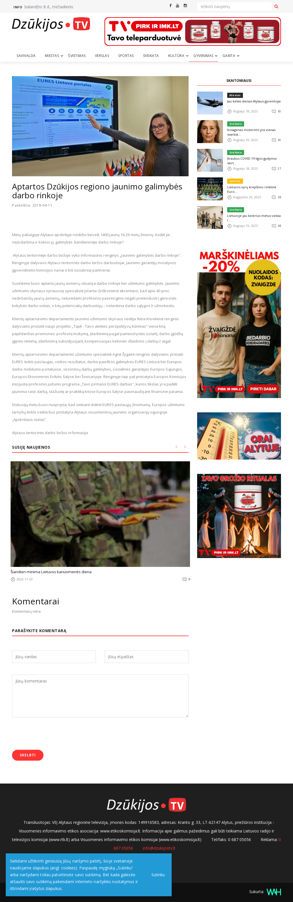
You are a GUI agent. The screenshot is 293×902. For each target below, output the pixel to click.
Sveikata (151, 55)
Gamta (229, 55)
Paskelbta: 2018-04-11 (33, 205)
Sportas (126, 55)
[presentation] (55, 734)
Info (17, 7)
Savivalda (26, 55)
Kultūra (176, 55)
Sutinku (158, 874)
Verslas (102, 55)
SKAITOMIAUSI (239, 80)
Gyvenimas (203, 55)
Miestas (52, 55)
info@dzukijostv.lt (159, 847)
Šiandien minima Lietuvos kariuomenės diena (50, 571)
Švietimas (77, 55)
